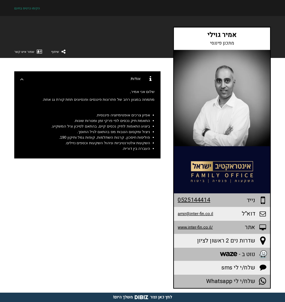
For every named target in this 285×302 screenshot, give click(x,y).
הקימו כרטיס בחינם (27, 8)
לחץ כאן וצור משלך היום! (142, 297)
